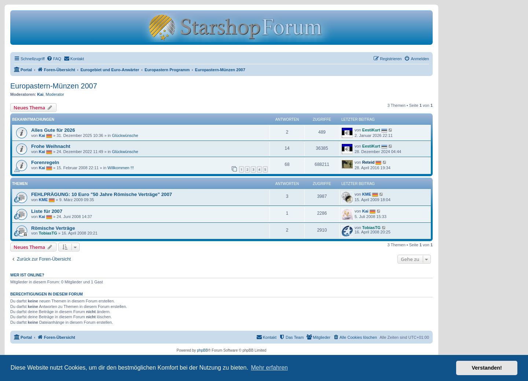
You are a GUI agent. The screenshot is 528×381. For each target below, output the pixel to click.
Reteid (368, 162)
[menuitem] (54, 58)
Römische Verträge (53, 228)
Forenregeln (45, 162)
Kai (40, 94)
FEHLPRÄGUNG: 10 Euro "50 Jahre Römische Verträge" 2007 (101, 194)
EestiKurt (371, 130)
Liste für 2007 (46, 211)
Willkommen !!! (120, 168)
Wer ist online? (27, 275)
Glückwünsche (125, 135)
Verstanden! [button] (487, 368)
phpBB (202, 350)
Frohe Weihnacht (50, 146)
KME (43, 199)
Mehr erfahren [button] (269, 367)
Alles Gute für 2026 (53, 130)
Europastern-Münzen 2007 (53, 86)
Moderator (55, 94)
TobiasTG (48, 233)
